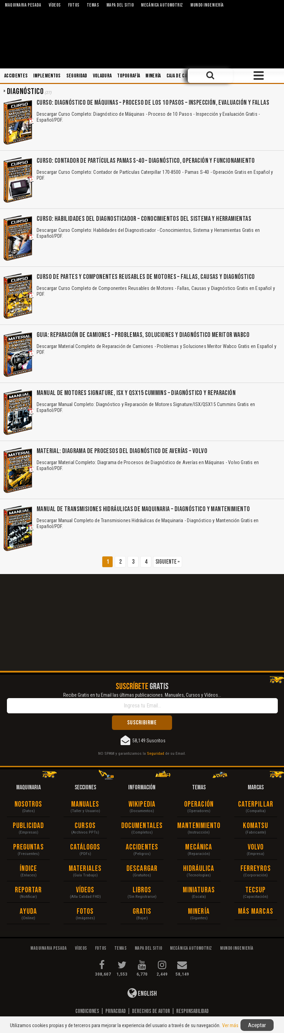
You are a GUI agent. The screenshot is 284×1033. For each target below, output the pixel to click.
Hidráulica (198, 868)
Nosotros (28, 804)
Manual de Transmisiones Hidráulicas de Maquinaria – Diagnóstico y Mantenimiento (143, 509)
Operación (199, 804)
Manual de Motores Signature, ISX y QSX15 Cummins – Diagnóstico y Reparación (136, 393)
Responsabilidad (192, 1011)
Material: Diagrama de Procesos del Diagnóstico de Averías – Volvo (122, 451)
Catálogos (85, 847)
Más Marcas (255, 911)
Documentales (142, 825)
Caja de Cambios (183, 76)
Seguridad (76, 76)
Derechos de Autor (151, 1011)
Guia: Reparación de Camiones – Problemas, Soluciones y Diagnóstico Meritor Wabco (143, 335)
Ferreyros (255, 868)
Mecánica (198, 847)
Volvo (256, 847)
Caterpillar (255, 804)
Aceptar (257, 1025)
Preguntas (28, 847)
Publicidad (28, 825)
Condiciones (87, 1011)
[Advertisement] (142, 622)
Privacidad (115, 1011)
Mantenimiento (198, 825)
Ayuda (28, 911)
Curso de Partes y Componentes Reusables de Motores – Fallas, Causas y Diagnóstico (146, 277)
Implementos (47, 76)
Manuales (85, 804)
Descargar (142, 868)
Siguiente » (167, 561)
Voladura (102, 76)
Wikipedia (142, 804)
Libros (142, 890)
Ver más (230, 1025)
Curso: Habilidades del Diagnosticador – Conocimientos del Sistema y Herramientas (144, 219)
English (142, 992)
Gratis (142, 911)
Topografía (128, 76)
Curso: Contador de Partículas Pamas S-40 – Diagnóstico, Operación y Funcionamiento (146, 161)
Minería (153, 76)
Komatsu (255, 825)
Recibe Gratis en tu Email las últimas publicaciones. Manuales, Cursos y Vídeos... (142, 695)
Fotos (85, 911)
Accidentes (16, 76)
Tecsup (255, 890)
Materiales (85, 868)
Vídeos (85, 890)
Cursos (85, 825)
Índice (28, 868)
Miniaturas (199, 890)
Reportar (28, 890)
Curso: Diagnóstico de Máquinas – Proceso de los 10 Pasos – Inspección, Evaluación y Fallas (153, 102)
